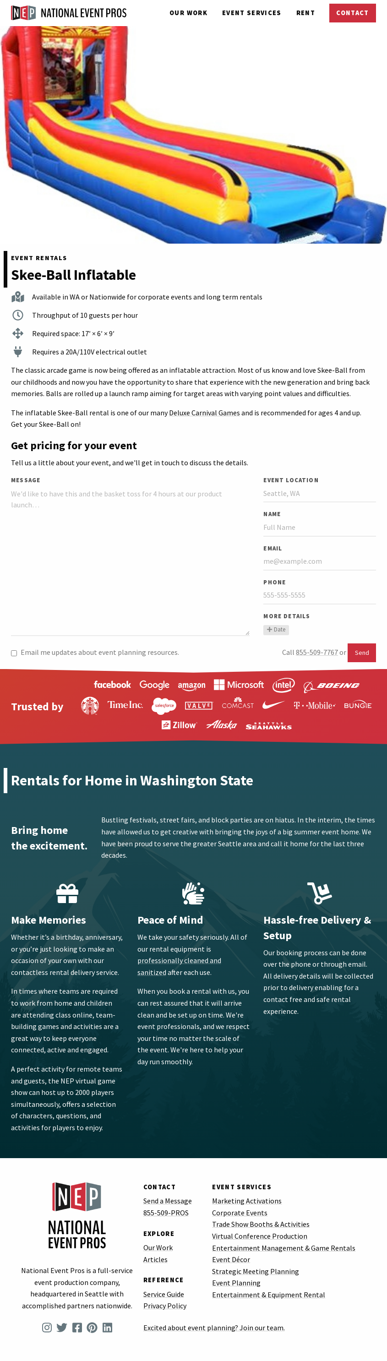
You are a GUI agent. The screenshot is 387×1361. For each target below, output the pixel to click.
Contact (352, 13)
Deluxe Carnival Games (204, 412)
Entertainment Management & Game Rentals (283, 1247)
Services (252, 13)
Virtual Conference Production (259, 1236)
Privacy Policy (164, 1305)
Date (276, 629)
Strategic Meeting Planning (255, 1271)
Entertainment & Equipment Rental (268, 1294)
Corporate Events (239, 1212)
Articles (155, 1259)
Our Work (188, 13)
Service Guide (163, 1294)
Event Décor (231, 1259)
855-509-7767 (317, 652)
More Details (286, 616)
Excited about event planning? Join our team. (214, 1327)
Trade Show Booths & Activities (261, 1224)
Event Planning (236, 1282)
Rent (305, 13)
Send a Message (167, 1200)
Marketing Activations (247, 1200)
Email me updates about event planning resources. (95, 652)
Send (362, 652)
